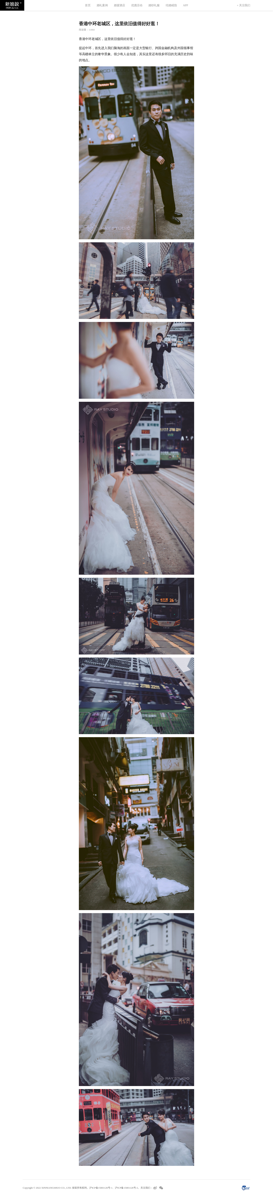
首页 (88, 5)
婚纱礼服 (154, 5)
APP (185, 5)
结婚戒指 (171, 5)
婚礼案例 (102, 5)
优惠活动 (136, 5)
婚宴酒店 (119, 5)
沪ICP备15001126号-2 (126, 1187)
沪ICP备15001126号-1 (100, 1187)
